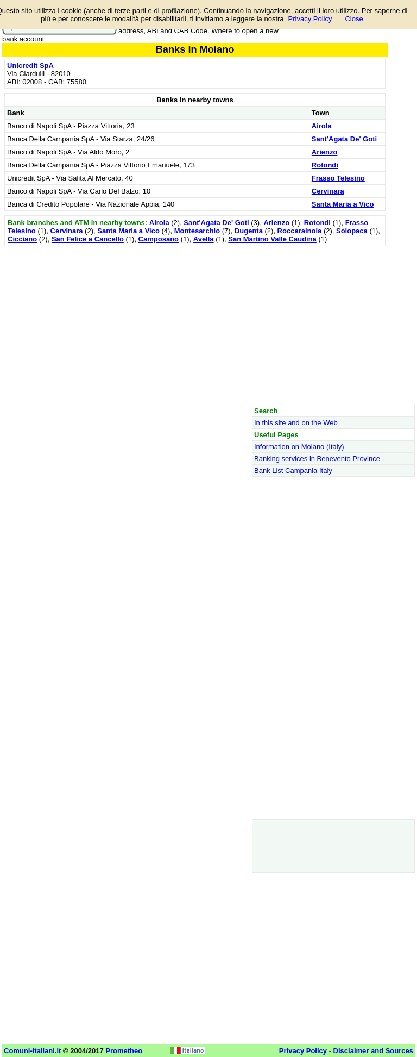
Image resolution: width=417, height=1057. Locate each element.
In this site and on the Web (296, 423)
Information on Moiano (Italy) (299, 447)
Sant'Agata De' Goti (344, 139)
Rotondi (325, 165)
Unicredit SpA (30, 65)
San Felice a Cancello (88, 239)
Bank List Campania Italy (293, 471)
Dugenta (249, 231)
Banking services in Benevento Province (317, 459)
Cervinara (328, 191)
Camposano (158, 239)
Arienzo (325, 152)
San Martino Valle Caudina (272, 239)
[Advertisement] (195, 325)
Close (354, 19)
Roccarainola (299, 231)
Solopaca (352, 231)
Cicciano (22, 239)
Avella (203, 239)
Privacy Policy (310, 19)
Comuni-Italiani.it (32, 1051)
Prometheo (123, 1051)
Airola (322, 126)
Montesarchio (197, 231)
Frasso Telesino (338, 178)
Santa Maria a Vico (343, 204)
